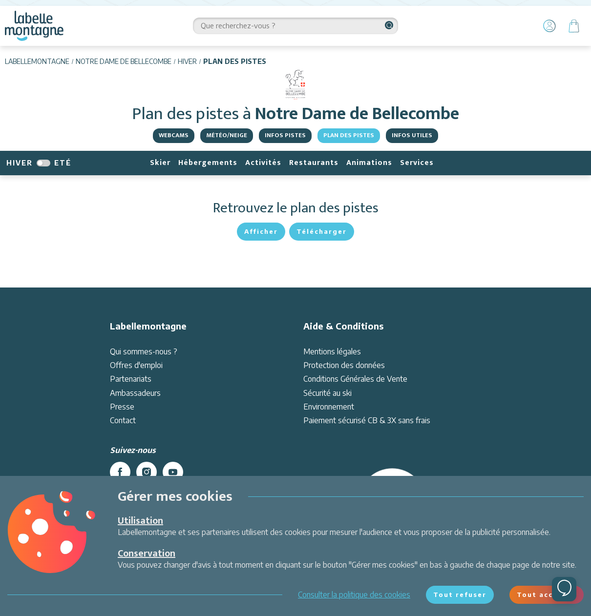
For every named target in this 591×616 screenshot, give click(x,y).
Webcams (174, 135)
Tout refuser (459, 594)
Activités (263, 162)
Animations (369, 162)
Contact (123, 420)
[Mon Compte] (549, 26)
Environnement (328, 406)
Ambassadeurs (135, 393)
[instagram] (146, 472)
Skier (160, 162)
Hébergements (207, 162)
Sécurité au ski (327, 393)
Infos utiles (412, 135)
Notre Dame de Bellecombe (123, 61)
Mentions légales (332, 351)
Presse (122, 406)
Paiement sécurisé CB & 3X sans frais (366, 420)
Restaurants (313, 162)
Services (417, 162)
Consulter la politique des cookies (354, 594)
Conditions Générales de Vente (355, 379)
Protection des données (344, 365)
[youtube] (173, 472)
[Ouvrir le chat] (564, 589)
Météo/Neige (226, 135)
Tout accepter (546, 594)
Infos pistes (285, 135)
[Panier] (574, 26)
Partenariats (130, 379)
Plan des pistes (348, 135)
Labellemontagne (37, 61)
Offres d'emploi (136, 365)
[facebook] (120, 472)
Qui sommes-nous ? (143, 351)
